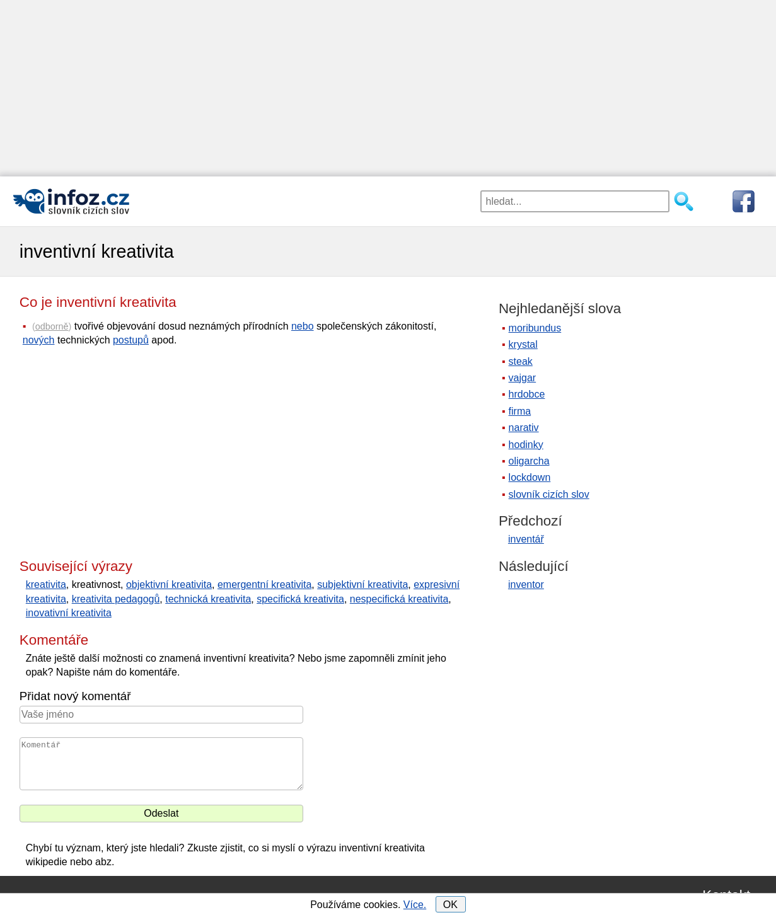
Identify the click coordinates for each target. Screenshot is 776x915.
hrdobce (527, 394)
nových (39, 340)
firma (520, 411)
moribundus (535, 328)
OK (450, 904)
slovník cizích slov (549, 494)
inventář (526, 539)
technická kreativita (208, 599)
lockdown (530, 477)
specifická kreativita (300, 599)
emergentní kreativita (264, 584)
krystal (523, 344)
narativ (524, 427)
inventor (526, 584)
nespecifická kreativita (399, 599)
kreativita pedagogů (116, 599)
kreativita (46, 584)
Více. (414, 904)
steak (521, 361)
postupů (131, 340)
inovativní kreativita (69, 612)
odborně (52, 326)
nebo (302, 326)
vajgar (522, 377)
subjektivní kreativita (362, 584)
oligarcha (529, 461)
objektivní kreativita (169, 584)
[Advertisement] (378, 88)
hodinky (526, 444)
